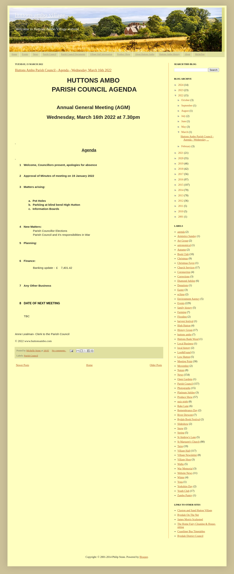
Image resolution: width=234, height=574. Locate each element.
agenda (181, 232)
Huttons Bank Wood (188, 339)
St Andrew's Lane (186, 437)
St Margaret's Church (188, 441)
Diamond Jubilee (186, 280)
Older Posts (156, 365)
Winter (181, 477)
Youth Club (183, 491)
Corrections (183, 276)
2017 (181, 174)
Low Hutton (183, 357)
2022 (181, 95)
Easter (180, 290)
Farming (181, 312)
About (187, 54)
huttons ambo (184, 334)
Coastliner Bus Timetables (191, 531)
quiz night (182, 401)
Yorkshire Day (185, 486)
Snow (180, 428)
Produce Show (123, 54)
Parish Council (49, 54)
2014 (181, 190)
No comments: (59, 350)
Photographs (184, 388)
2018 (181, 168)
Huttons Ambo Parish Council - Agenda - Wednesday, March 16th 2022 (63, 70)
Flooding (182, 316)
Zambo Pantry (184, 495)
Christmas (182, 258)
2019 (181, 163)
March (185, 132)
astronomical (184, 245)
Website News (184, 473)
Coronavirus (183, 272)
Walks (180, 464)
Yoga (180, 482)
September (187, 105)
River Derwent (185, 415)
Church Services (186, 267)
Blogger (143, 557)
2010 (181, 211)
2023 (181, 90)
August (185, 110)
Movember (183, 366)
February (186, 146)
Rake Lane (183, 406)
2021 (181, 152)
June (184, 121)
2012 (181, 200)
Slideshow (182, 424)
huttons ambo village (40, 15)
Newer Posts (22, 365)
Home (14, 54)
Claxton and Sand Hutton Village (194, 510)
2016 (181, 179)
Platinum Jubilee (186, 392)
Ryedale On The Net (188, 515)
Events (25, 54)
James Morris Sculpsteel (190, 519)
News (35, 54)
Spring (180, 432)
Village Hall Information (101, 54)
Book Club (183, 254)
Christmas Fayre (186, 263)
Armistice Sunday (186, 236)
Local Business (185, 343)
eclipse (181, 294)
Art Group (182, 240)
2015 (181, 184)
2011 (181, 206)
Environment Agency (188, 299)
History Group (185, 330)
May (184, 126)
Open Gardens (184, 379)
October (185, 100)
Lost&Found (184, 352)
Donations (182, 285)
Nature (181, 370)
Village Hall (183, 450)
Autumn (181, 249)
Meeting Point (184, 361)
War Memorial (185, 468)
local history (184, 348)
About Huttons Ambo (144, 54)
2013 (181, 195)
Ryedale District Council (190, 536)
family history (184, 307)
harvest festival (185, 321)
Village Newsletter (187, 455)
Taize (180, 446)
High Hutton (184, 325)
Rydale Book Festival (188, 419)
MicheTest (199, 54)
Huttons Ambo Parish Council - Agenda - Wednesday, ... (197, 138)
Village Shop (184, 459)
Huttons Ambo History (169, 54)
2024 (181, 85)
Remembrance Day (187, 410)
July (183, 116)
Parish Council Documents (73, 54)
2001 (181, 216)
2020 (181, 158)
